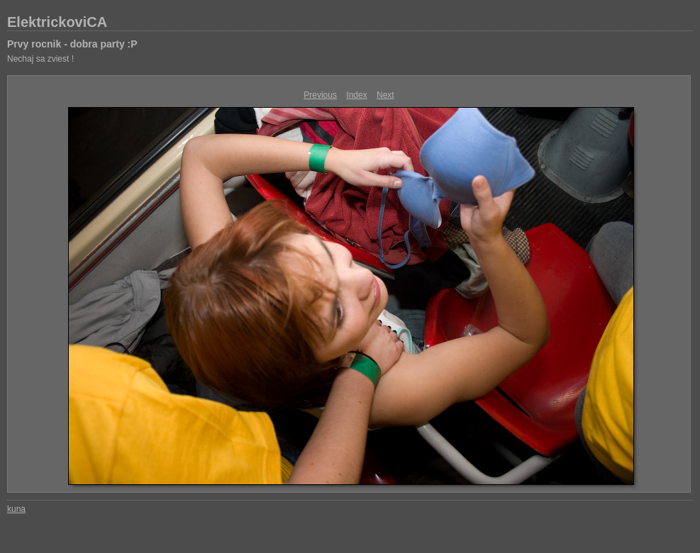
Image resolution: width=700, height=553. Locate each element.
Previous (320, 95)
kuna (16, 509)
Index (356, 95)
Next (385, 95)
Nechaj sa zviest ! (40, 59)
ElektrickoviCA (57, 22)
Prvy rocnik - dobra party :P (72, 44)
